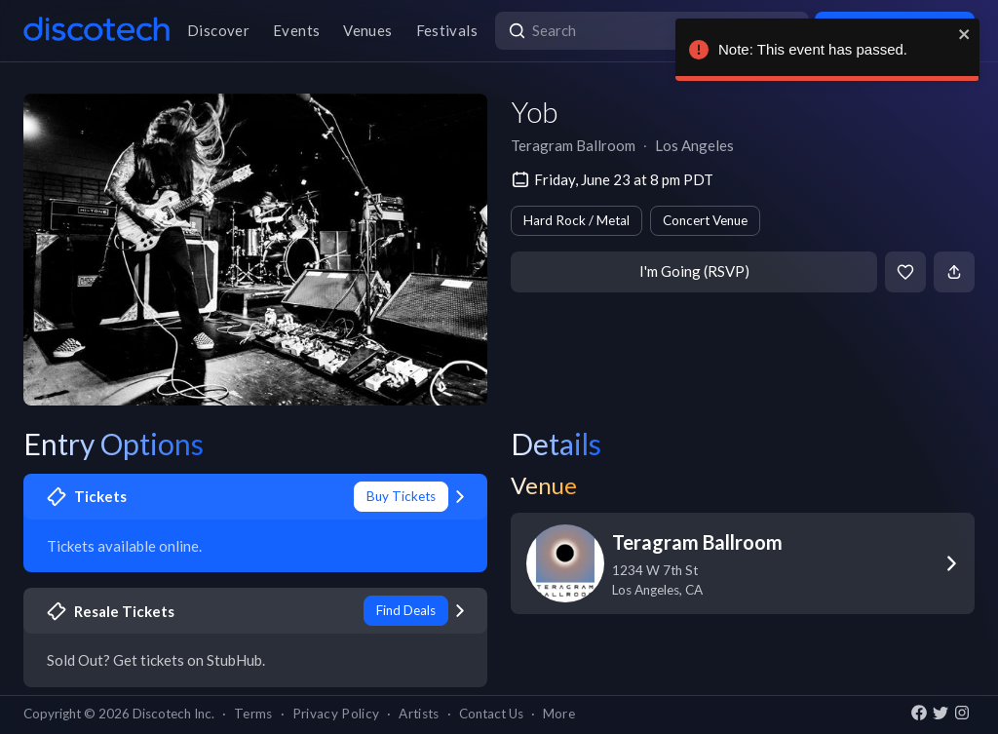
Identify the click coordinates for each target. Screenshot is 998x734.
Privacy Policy (336, 713)
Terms (253, 713)
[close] (962, 34)
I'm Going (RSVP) (694, 271)
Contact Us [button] (491, 713)
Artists (419, 713)
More (559, 713)
